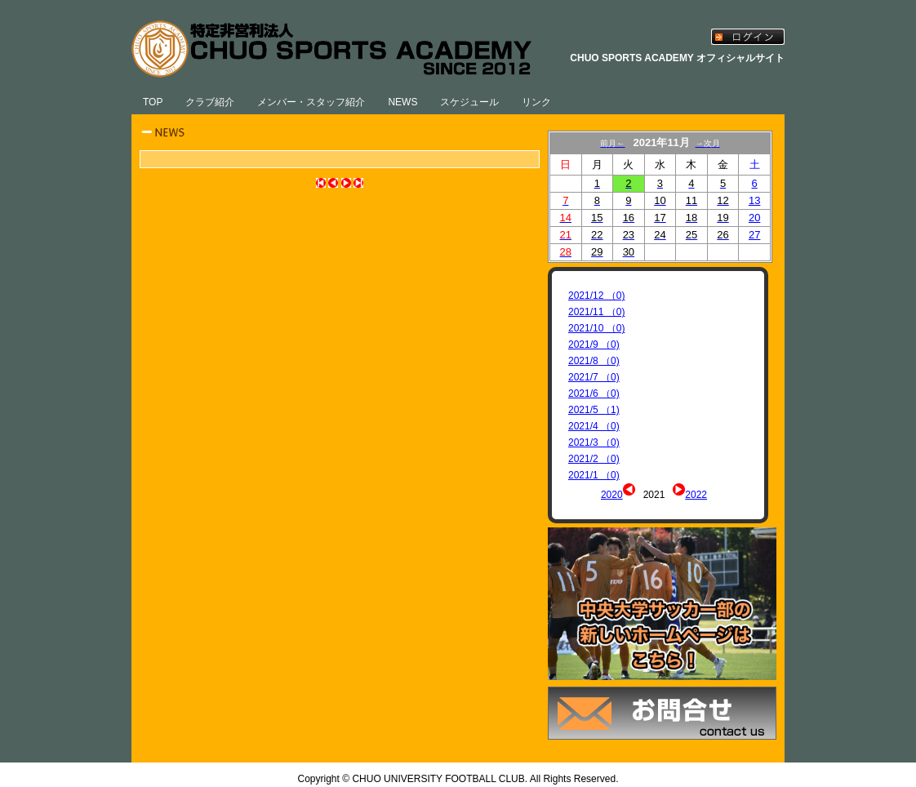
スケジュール (469, 102)
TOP (152, 102)
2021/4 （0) (594, 426)
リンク (536, 102)
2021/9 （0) (594, 344)
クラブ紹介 (209, 102)
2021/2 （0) (594, 459)
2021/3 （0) (594, 442)
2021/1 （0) (594, 475)
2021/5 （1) (594, 410)
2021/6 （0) (594, 393)
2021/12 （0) (596, 295)
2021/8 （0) (594, 361)
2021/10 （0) (596, 328)
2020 (612, 494)
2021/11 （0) (596, 312)
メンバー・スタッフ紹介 (311, 102)
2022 (696, 494)
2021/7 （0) (594, 377)
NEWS (402, 102)
